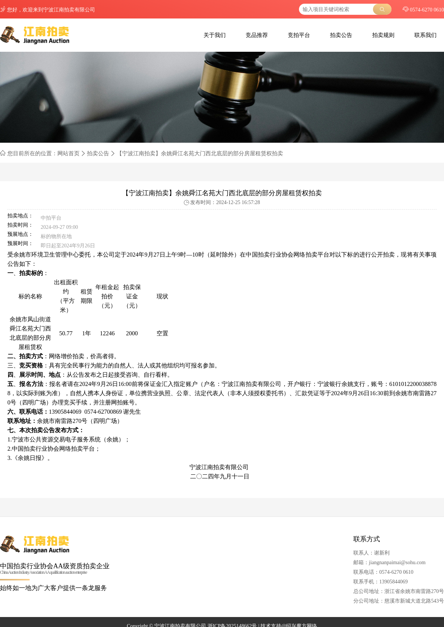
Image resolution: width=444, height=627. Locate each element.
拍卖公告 (341, 35)
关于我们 (215, 35)
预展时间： (20, 243)
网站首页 (68, 153)
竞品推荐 (257, 35)
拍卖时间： (20, 225)
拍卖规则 (383, 35)
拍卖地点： (20, 215)
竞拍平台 (299, 35)
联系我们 (425, 35)
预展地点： (20, 234)
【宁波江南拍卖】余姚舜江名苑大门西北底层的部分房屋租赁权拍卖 (200, 153)
